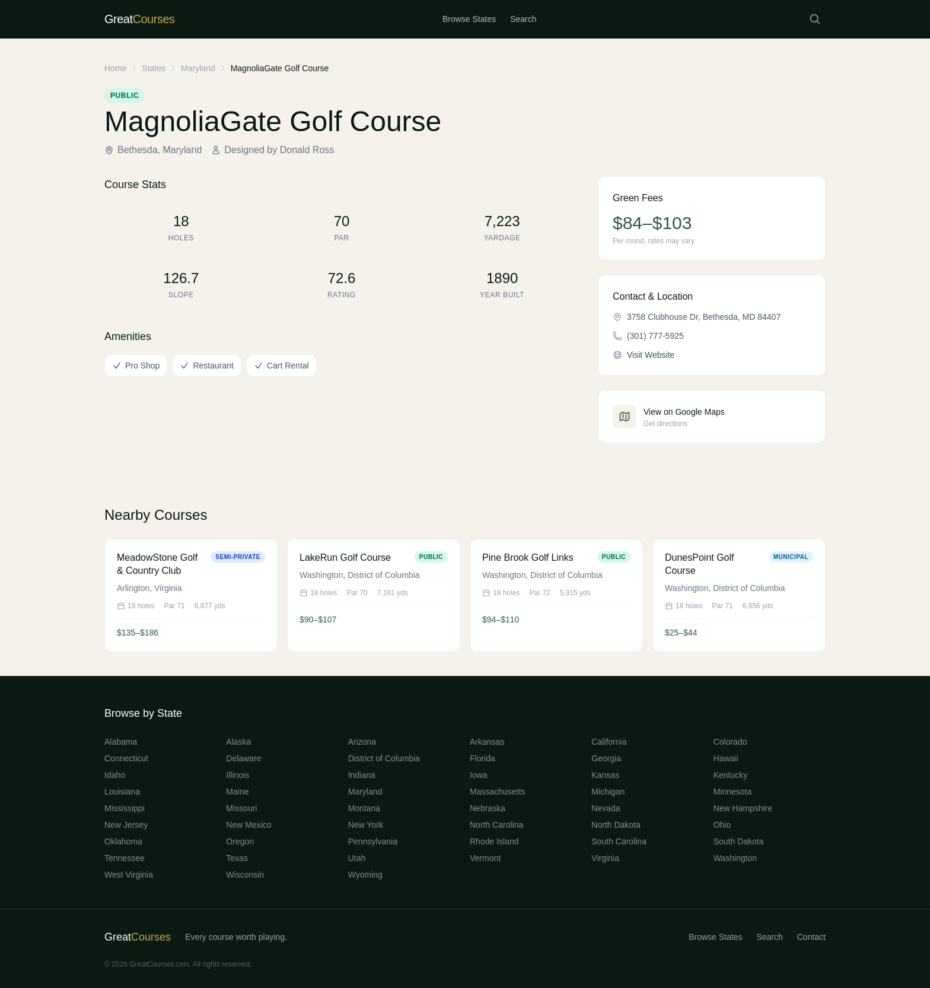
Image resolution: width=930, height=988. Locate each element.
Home (115, 68)
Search (523, 19)
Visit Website (650, 355)
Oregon (240, 841)
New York (365, 825)
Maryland (198, 68)
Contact (811, 937)
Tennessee (124, 858)
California (608, 741)
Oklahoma (123, 841)
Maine (237, 791)
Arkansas (487, 741)
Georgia (606, 758)
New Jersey (126, 825)
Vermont (485, 858)
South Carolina (618, 841)
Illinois (237, 775)
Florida (482, 758)
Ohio (722, 825)
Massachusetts (497, 791)
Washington (735, 858)
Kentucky (731, 775)
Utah (357, 858)
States (153, 68)
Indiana (361, 775)
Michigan (608, 791)
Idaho (114, 775)
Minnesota (733, 791)
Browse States (469, 19)
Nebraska (487, 808)
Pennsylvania (372, 841)
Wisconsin (245, 874)
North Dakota (615, 825)
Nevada (605, 808)
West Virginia (128, 874)
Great (137, 937)
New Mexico (248, 825)
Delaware (243, 758)
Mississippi (124, 808)
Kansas (605, 775)
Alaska (238, 741)
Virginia (605, 858)
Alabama (120, 741)
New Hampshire (743, 808)
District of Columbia (384, 758)
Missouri (241, 808)
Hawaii (726, 758)
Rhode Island (494, 841)
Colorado (730, 741)
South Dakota (739, 841)
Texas (237, 858)
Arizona (362, 741)
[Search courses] (815, 19)
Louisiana (122, 791)
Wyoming (365, 874)
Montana (364, 808)
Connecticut (126, 758)
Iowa (479, 775)
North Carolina (496, 825)
